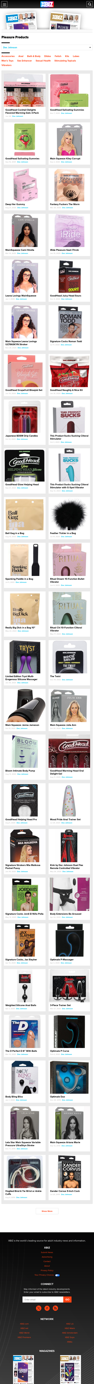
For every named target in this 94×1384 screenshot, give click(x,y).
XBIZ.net (24, 1328)
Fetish (58, 56)
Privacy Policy (47, 1270)
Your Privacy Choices (47, 1274)
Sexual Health (43, 60)
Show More (47, 1211)
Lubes (76, 56)
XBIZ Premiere (24, 1337)
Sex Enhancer (24, 60)
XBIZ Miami (70, 1328)
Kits (67, 56)
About (47, 1265)
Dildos (47, 56)
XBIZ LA (69, 1323)
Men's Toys (7, 60)
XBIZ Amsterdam (70, 1332)
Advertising (47, 1256)
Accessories (8, 56)
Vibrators (6, 65)
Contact (47, 1261)
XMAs (69, 1341)
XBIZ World (24, 1332)
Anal (20, 56)
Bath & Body (33, 56)
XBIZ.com (24, 1323)
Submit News (47, 1252)
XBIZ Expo (70, 1337)
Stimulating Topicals (65, 60)
